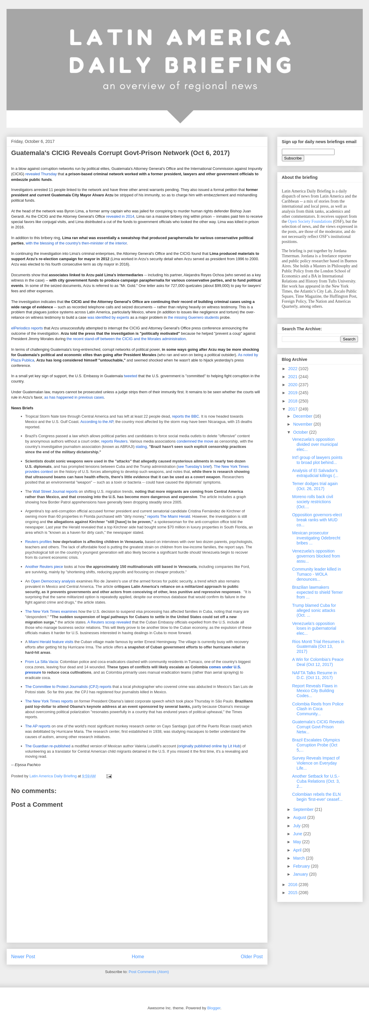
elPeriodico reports (27, 328)
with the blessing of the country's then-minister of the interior (76, 243)
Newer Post (23, 956)
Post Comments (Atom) (149, 972)
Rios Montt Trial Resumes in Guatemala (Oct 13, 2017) (318, 646)
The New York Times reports (49, 701)
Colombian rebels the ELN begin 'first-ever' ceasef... (317, 797)
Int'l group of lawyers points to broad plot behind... (317, 460)
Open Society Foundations (310, 221)
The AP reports (38, 726)
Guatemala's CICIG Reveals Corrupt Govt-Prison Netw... (318, 726)
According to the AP (96, 421)
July (297, 825)
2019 (293, 392)
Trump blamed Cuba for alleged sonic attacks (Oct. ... (314, 610)
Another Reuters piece (44, 566)
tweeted (131, 376)
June (298, 833)
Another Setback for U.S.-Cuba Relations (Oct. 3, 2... (316, 781)
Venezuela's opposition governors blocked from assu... (316, 556)
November (303, 424)
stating (141, 446)
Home (138, 956)
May (297, 841)
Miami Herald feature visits (51, 642)
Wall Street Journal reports (55, 491)
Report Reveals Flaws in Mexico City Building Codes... (314, 690)
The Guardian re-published (47, 746)
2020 (293, 384)
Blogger (213, 1008)
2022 (293, 368)
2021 (293, 376)
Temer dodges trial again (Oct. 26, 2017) (314, 486)
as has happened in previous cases (74, 397)
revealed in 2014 (120, 216)
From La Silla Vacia (41, 661)
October (301, 432)
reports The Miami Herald (168, 516)
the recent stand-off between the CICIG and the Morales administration (126, 339)
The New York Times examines (51, 611)
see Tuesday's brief (194, 466)
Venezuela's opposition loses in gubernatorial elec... (314, 628)
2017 (293, 409)
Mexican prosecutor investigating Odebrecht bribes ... (316, 537)
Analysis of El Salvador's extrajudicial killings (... (315, 473)
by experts (120, 317)
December (303, 416)
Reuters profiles (38, 541)
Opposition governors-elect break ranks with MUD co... (317, 519)
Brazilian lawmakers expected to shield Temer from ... (317, 592)
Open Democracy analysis (53, 581)
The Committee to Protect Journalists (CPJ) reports (68, 686)
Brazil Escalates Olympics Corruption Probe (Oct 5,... (316, 745)
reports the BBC (185, 416)
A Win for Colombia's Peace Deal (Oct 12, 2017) (317, 662)
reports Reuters (114, 441)
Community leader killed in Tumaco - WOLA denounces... (316, 574)
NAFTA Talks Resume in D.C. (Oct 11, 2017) (314, 675)
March (299, 858)
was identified (99, 317)
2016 (293, 884)
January (301, 874)
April (298, 850)
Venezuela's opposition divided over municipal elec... (315, 444)
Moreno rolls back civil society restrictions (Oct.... (312, 501)
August (300, 817)
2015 (293, 892)
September (304, 809)
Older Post (252, 956)
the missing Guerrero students (193, 317)
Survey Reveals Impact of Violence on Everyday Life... (316, 763)
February (302, 866)
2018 (293, 401)
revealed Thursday (41, 174)
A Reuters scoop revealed (109, 622)
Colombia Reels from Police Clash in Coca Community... (317, 709)
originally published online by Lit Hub (209, 746)
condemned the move (195, 441)
